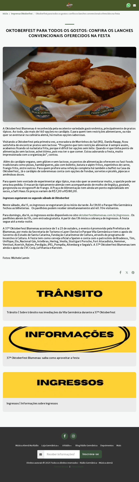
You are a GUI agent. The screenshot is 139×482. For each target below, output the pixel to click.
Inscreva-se (91, 454)
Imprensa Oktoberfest (21, 13)
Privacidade (77, 466)
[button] (4, 5)
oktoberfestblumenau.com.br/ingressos (103, 215)
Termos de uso (61, 466)
